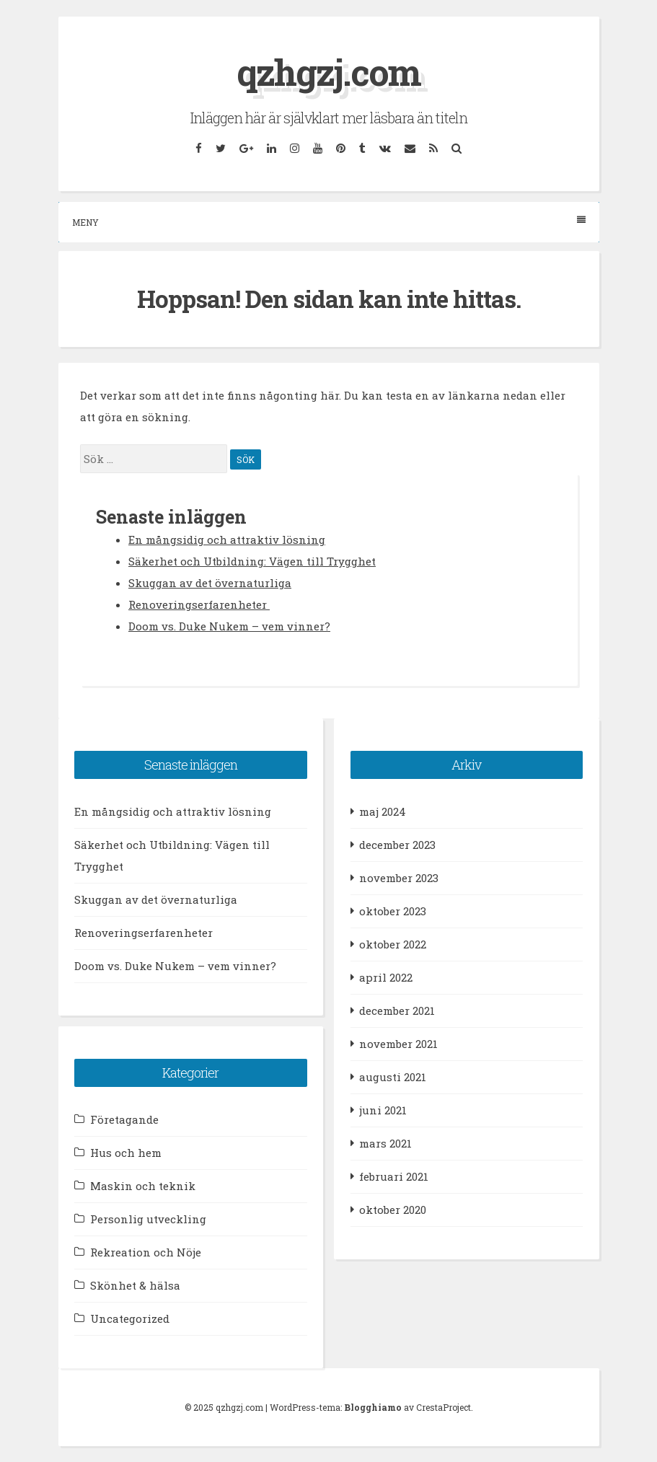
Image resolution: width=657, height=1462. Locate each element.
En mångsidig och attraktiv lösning (226, 539)
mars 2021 (385, 1143)
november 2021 (398, 1043)
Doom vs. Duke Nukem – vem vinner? (229, 626)
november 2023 (398, 878)
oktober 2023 (392, 911)
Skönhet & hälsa (135, 1285)
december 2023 (397, 844)
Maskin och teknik (142, 1186)
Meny (329, 222)
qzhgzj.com (328, 72)
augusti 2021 (392, 1077)
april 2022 (386, 977)
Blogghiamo (373, 1407)
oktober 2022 (392, 944)
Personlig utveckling (148, 1219)
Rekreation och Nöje (145, 1252)
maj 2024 (382, 811)
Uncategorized (129, 1318)
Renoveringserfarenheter (199, 604)
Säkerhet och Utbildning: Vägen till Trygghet (252, 561)
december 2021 (397, 1010)
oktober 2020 (392, 1209)
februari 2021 (393, 1176)
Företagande (124, 1119)
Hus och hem (126, 1152)
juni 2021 (383, 1110)
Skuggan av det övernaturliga (209, 583)
